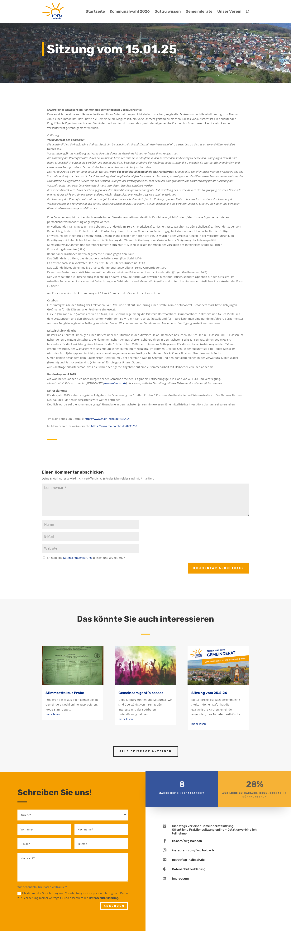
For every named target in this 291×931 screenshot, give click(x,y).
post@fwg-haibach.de (188, 860)
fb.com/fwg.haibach (187, 841)
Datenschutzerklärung (78, 558)
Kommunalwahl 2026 (130, 12)
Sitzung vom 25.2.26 (209, 693)
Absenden (114, 906)
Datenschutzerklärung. (104, 898)
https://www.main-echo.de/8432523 (107, 419)
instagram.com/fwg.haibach (193, 850)
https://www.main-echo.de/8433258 (114, 426)
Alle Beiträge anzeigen (145, 751)
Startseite (95, 12)
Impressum (180, 878)
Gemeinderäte (199, 12)
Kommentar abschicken (218, 568)
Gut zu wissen (168, 12)
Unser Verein (229, 12)
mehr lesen (52, 714)
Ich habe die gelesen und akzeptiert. (84, 558)
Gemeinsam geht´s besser (140, 693)
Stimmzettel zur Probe (64, 693)
